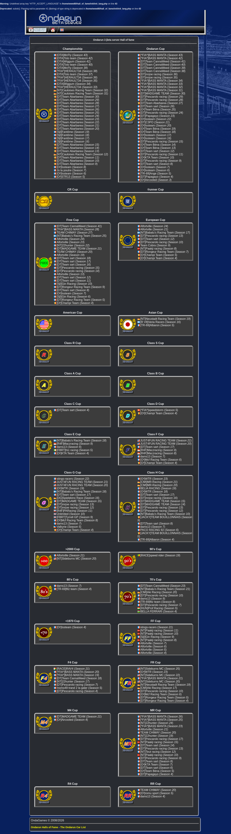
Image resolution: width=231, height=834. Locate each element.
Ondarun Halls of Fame (44, 827)
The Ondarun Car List (73, 827)
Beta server (67, 23)
